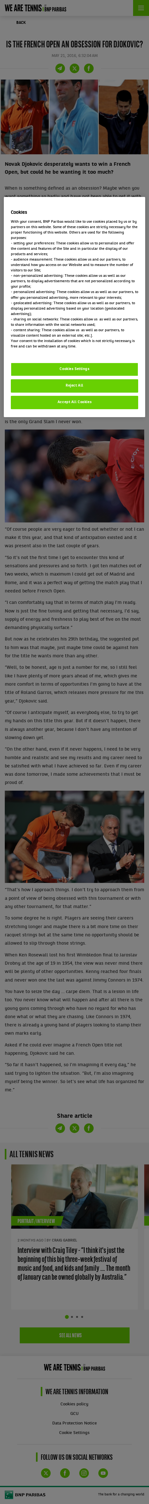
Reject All (74, 386)
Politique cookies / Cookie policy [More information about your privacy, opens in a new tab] (38, 352)
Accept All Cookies (74, 402)
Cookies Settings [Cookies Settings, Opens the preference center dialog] (74, 369)
